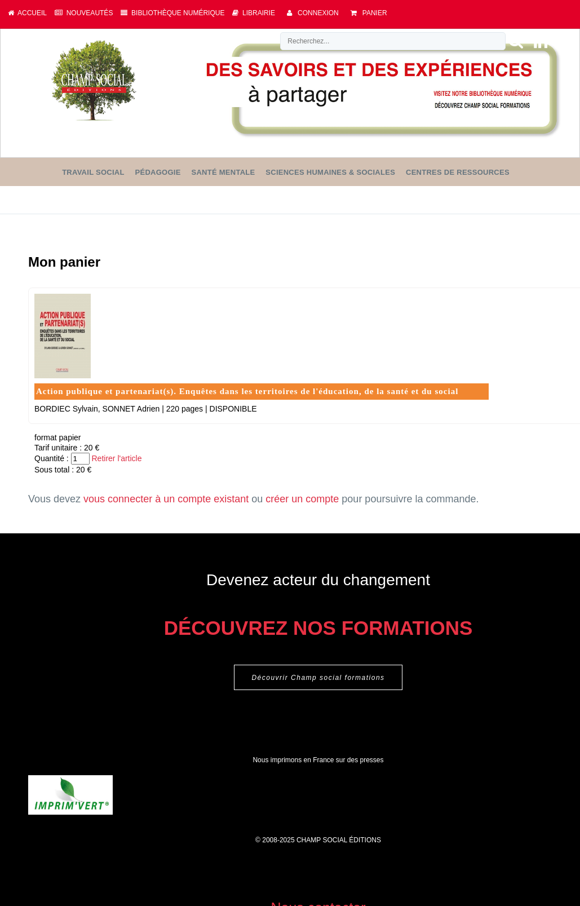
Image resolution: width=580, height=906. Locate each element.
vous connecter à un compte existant (166, 499)
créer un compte (302, 499)
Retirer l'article (116, 458)
